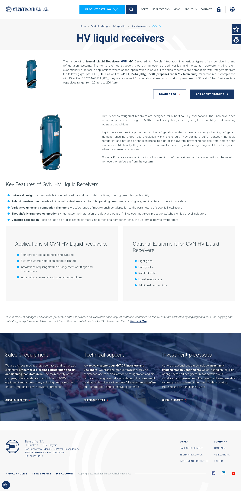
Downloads (167, 94)
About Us (191, 9)
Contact (206, 9)
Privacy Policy (16, 473)
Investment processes (194, 461)
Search (131, 9)
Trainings (220, 448)
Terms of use (41, 473)
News (177, 9)
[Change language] (232, 9)
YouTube (233, 473)
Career (218, 461)
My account (65, 473)
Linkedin (223, 473)
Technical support (192, 454)
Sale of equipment (191, 448)
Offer (145, 9)
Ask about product (210, 94)
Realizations (161, 9)
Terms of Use (138, 321)
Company (220, 441)
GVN (124, 61)
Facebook (213, 473)
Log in (219, 9)
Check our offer (16, 400)
